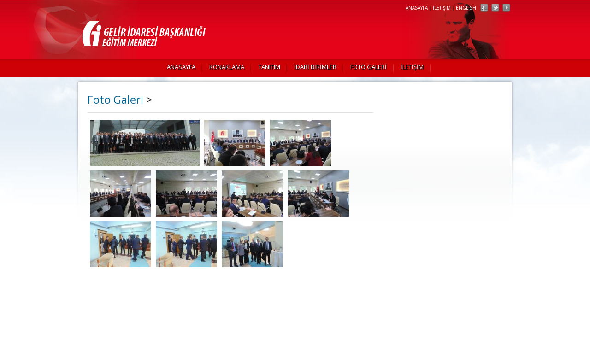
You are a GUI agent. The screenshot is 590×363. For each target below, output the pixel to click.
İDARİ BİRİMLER (315, 67)
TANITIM (269, 67)
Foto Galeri (115, 99)
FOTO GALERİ (368, 67)
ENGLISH (466, 8)
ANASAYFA (417, 8)
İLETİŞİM (442, 8)
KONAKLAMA (226, 67)
